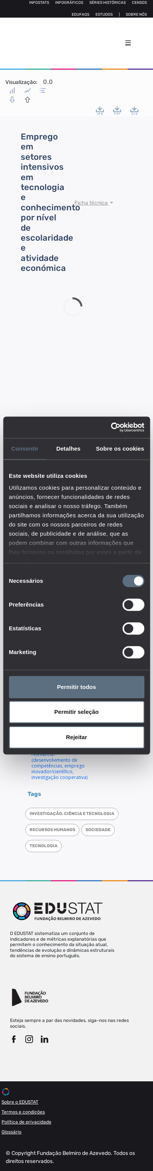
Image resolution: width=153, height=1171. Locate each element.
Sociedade (98, 829)
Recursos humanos (52, 829)
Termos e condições (23, 1112)
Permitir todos (76, 687)
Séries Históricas (107, 2)
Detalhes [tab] (68, 448)
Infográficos (69, 2)
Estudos (104, 14)
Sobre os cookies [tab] (120, 448)
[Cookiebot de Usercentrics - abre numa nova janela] (110, 427)
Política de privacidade (26, 1122)
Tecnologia (44, 845)
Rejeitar (76, 737)
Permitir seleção (76, 712)
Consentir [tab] (24, 448)
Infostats (39, 2)
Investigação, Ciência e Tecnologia (72, 813)
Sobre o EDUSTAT (20, 1102)
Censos (139, 2)
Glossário (11, 1132)
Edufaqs (80, 14)
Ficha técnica (91, 203)
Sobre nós (136, 14)
